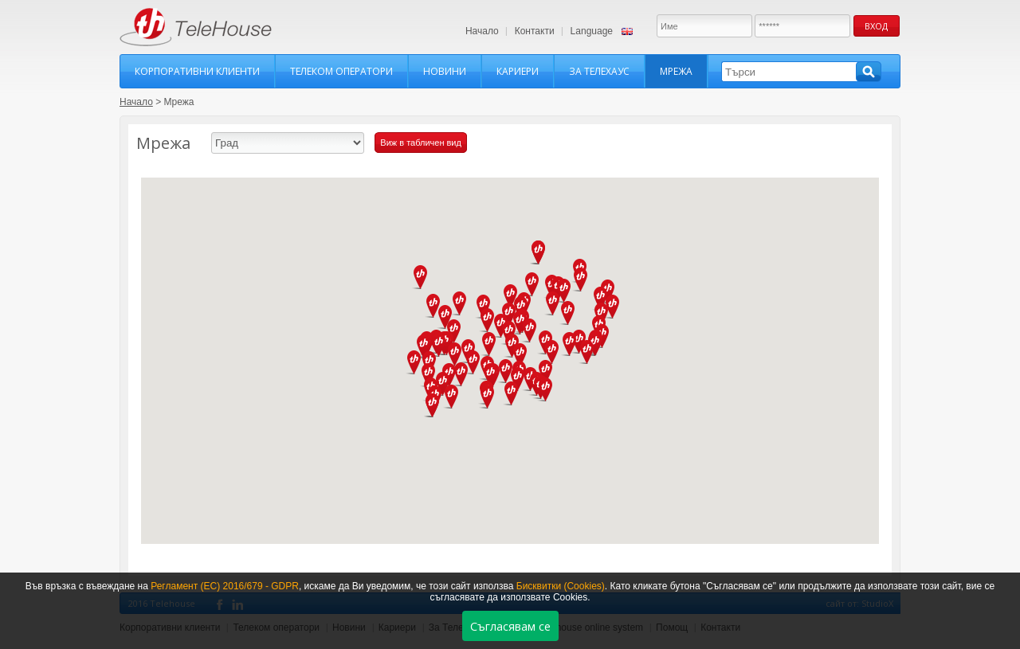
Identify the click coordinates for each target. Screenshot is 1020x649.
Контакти (535, 31)
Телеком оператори (341, 71)
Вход (876, 26)
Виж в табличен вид (420, 142)
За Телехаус (599, 71)
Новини (444, 71)
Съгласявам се (510, 626)
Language (592, 31)
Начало (482, 31)
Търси (868, 71)
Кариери (517, 71)
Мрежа (676, 71)
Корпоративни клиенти (197, 71)
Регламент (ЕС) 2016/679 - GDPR (225, 586)
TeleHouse (196, 27)
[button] (581, 279)
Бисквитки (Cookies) (560, 586)
